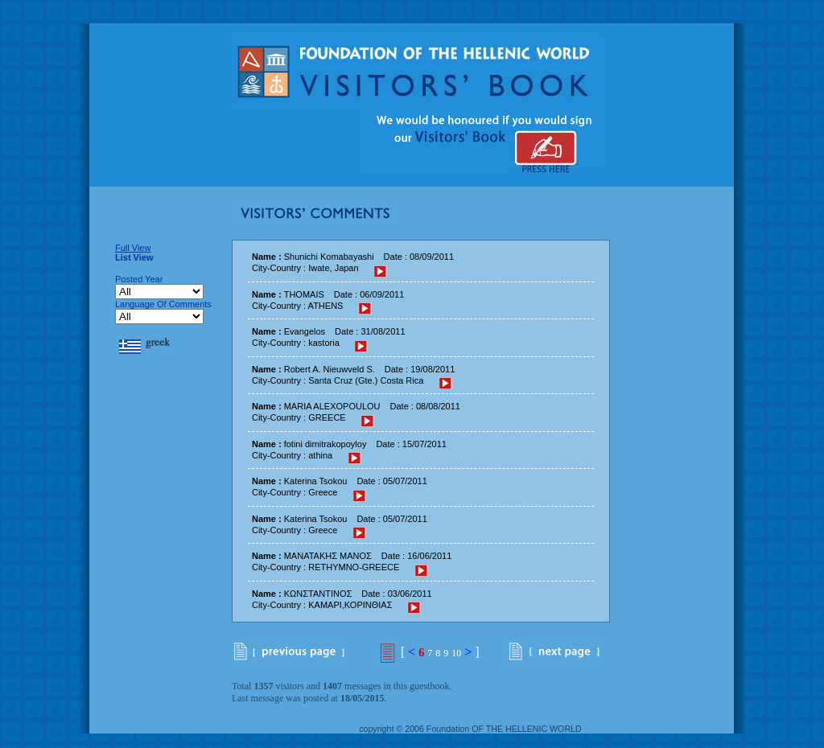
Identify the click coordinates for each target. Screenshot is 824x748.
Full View (132, 248)
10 (456, 653)
